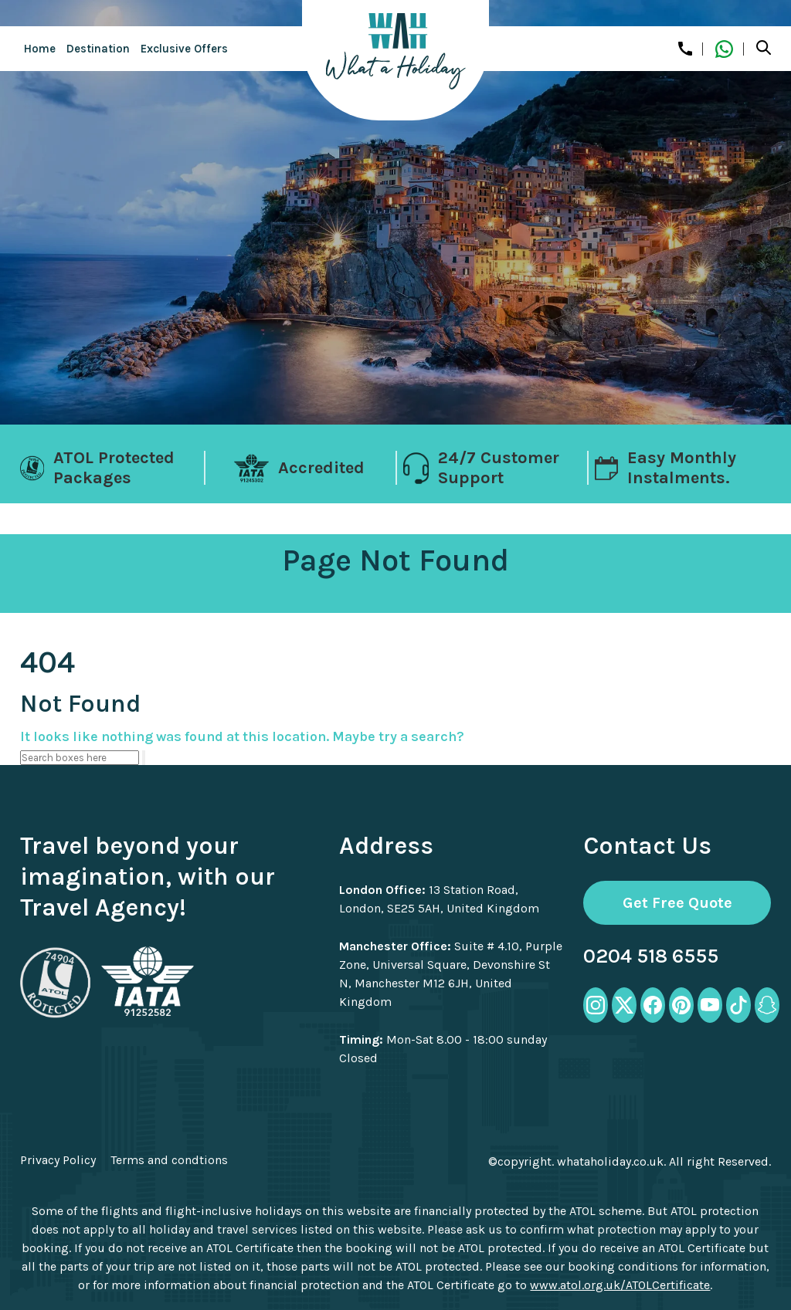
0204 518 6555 (650, 956)
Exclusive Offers (184, 49)
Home (40, 49)
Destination (98, 49)
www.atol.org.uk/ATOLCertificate (620, 1285)
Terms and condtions (169, 1160)
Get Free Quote (677, 903)
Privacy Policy (58, 1160)
